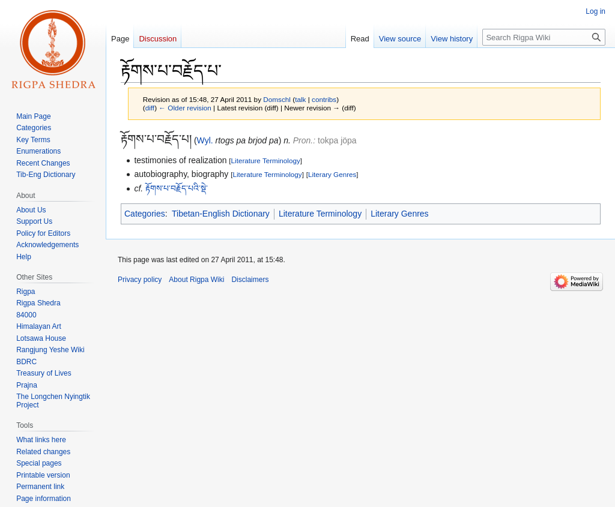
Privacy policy (140, 279)
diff (149, 108)
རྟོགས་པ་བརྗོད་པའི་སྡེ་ (176, 188)
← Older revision (185, 108)
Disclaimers (249, 279)
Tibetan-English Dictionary (221, 213)
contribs (324, 99)
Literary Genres (332, 174)
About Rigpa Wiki (196, 279)
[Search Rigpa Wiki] (543, 37)
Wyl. (205, 140)
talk (300, 99)
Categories (144, 213)
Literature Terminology (265, 160)
